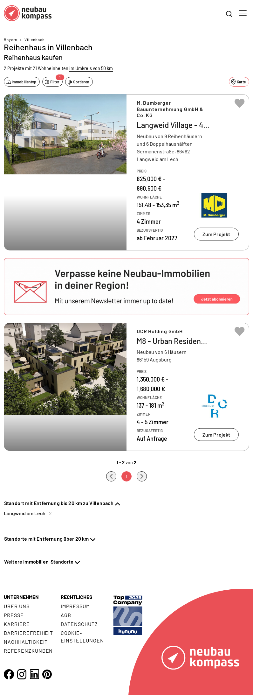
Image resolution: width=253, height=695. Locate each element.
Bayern (10, 39)
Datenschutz (79, 624)
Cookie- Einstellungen (82, 636)
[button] (126, 286)
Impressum (75, 606)
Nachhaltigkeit (26, 642)
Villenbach (34, 39)
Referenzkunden (28, 651)
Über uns (17, 606)
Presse (14, 615)
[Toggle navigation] (242, 13)
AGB (66, 615)
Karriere (17, 624)
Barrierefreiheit (28, 633)
